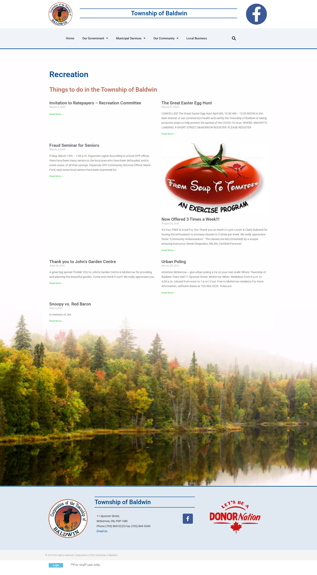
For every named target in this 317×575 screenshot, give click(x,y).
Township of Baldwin (159, 13)
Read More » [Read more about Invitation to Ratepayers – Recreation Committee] (56, 114)
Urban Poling (174, 261)
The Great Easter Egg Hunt (187, 103)
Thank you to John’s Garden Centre (82, 261)
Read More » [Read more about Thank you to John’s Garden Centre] (56, 283)
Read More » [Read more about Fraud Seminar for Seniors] (56, 176)
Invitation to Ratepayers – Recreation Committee (95, 103)
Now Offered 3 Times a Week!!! (191, 219)
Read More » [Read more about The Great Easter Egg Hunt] (168, 133)
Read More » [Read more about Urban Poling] (168, 292)
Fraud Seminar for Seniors (74, 145)
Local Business (196, 38)
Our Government (95, 38)
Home (70, 38)
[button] (234, 38)
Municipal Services (130, 38)
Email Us (102, 531)
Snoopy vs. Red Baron (70, 304)
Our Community (165, 38)
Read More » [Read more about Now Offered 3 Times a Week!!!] (168, 250)
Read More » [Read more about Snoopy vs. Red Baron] (56, 321)
